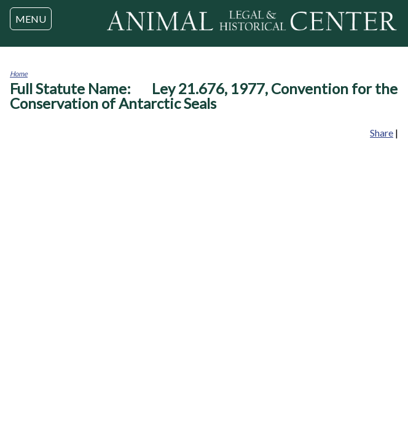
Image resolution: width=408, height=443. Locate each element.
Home (19, 74)
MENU (30, 19)
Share (381, 132)
